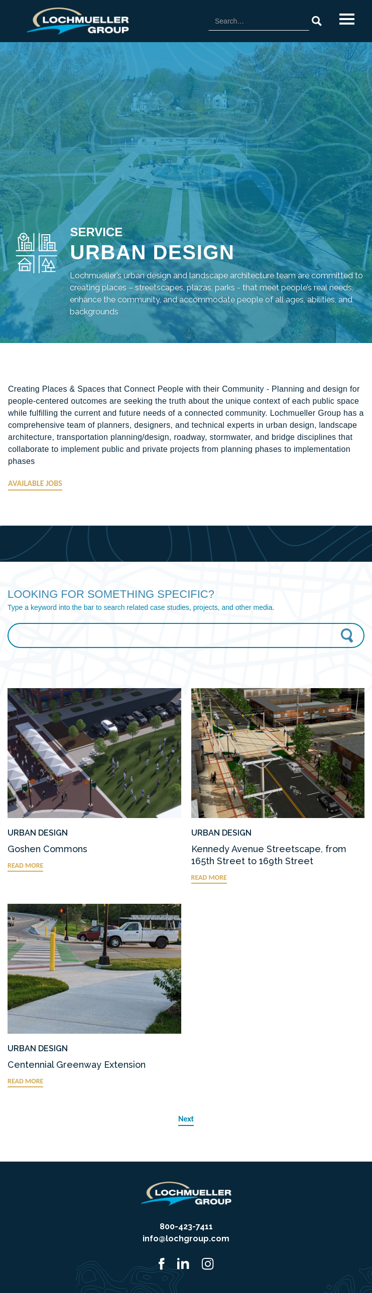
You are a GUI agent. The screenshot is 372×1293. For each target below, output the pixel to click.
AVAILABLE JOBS (35, 483)
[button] (346, 19)
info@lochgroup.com (186, 1238)
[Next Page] (186, 1119)
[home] (75, 21)
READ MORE (25, 865)
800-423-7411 (186, 1226)
